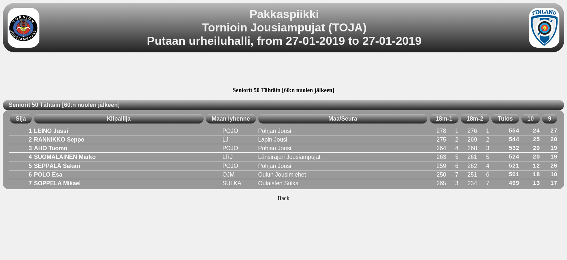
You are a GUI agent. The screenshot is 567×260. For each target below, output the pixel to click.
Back (284, 198)
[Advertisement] (283, 71)
